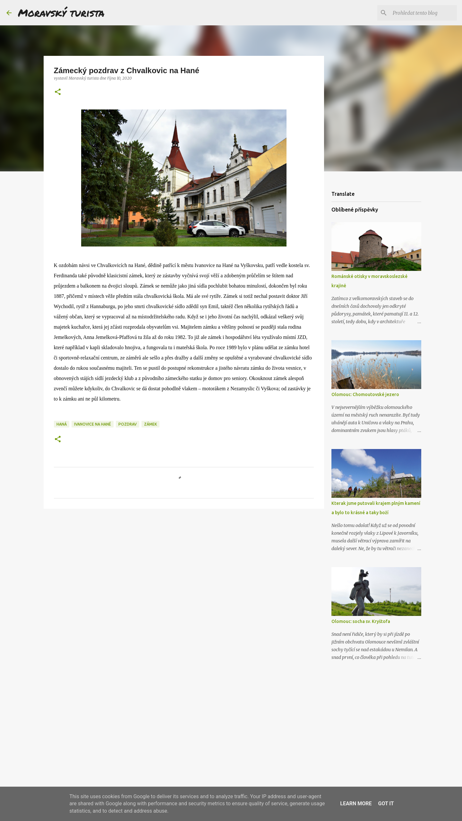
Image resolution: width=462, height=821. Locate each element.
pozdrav (127, 424)
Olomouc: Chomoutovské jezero (365, 394)
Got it (386, 803)
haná (61, 424)
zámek (150, 424)
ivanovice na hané (92, 424)
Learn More (356, 803)
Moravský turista (61, 12)
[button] (58, 92)
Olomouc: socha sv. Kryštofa (360, 621)
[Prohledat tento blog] (423, 13)
